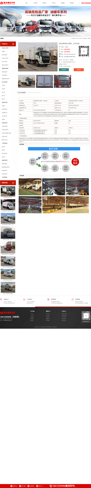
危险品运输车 (64, 315)
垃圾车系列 (64, 320)
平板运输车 (4, 174)
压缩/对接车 (5, 126)
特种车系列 (85, 38)
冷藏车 (89, 38)
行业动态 (47, 315)
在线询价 (64, 69)
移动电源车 (4, 153)
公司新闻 (47, 313)
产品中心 (80, 38)
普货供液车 (4, 54)
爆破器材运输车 (6, 78)
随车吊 (3, 150)
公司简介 (32, 313)
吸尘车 (3, 95)
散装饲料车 (4, 170)
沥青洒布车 (4, 109)
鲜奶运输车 (4, 163)
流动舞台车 (4, 112)
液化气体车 (4, 61)
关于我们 (32, 311)
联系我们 (32, 320)
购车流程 (32, 318)
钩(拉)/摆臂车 (5, 129)
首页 (26, 2)
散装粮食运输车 (6, 167)
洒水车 (3, 85)
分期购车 (79, 69)
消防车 (3, 105)
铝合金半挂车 (5, 58)
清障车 (3, 119)
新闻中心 (48, 311)
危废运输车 (4, 71)
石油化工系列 (64, 313)
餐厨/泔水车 (5, 139)
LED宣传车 (4, 116)
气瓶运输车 (4, 75)
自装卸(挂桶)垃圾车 (6, 133)
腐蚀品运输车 (5, 65)
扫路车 (3, 88)
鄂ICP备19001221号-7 (8, 320)
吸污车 (3, 99)
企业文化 (32, 315)
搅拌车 (3, 146)
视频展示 (47, 318)
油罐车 (3, 51)
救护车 (3, 157)
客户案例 (47, 320)
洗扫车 (3, 92)
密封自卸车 (4, 136)
